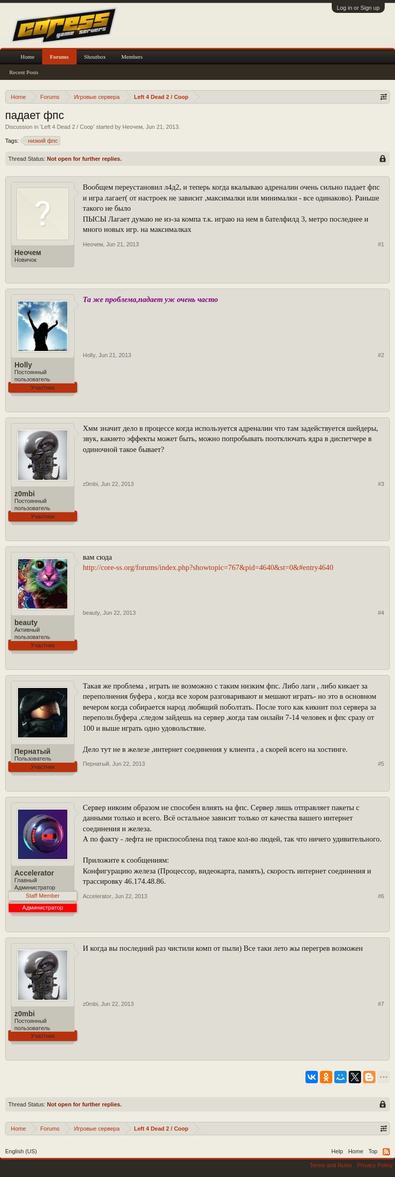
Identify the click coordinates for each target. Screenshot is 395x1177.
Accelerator (34, 873)
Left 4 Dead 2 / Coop (67, 127)
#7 (381, 1004)
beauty (26, 622)
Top (373, 1151)
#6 (381, 896)
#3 (381, 484)
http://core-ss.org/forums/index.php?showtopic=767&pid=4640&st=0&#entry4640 (208, 567)
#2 (381, 355)
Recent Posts (24, 72)
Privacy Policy (374, 1165)
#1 (381, 244)
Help (337, 1151)
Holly (23, 365)
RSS (386, 1151)
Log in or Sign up (358, 8)
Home (27, 57)
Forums (59, 57)
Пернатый (32, 751)
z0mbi (24, 494)
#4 (381, 613)
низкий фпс (41, 140)
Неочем (132, 127)
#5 (381, 764)
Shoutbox (95, 57)
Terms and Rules (331, 1165)
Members (132, 57)
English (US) (21, 1151)
